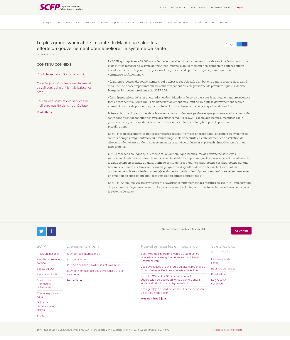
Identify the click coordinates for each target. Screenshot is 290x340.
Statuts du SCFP (46, 268)
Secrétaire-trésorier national (49, 261)
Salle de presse (198, 7)
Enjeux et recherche (69, 22)
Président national (48, 253)
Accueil (163, 7)
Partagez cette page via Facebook (244, 44)
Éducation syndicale (151, 22)
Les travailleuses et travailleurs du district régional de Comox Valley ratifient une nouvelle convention (173, 268)
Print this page (250, 44)
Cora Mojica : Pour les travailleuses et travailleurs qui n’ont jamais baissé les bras (64, 87)
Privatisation (218, 274)
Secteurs (90, 22)
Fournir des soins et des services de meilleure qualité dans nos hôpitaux (63, 103)
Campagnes (46, 22)
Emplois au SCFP (47, 274)
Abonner (241, 230)
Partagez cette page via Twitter (239, 44)
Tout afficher (45, 112)
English (240, 7)
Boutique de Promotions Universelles (44, 284)
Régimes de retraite (223, 268)
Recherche (226, 22)
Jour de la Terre (76, 259)
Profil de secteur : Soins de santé (60, 74)
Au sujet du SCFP (178, 7)
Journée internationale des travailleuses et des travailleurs (95, 272)
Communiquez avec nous (221, 7)
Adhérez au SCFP (204, 22)
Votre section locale (178, 22)
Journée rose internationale (83, 253)
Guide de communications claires (47, 306)
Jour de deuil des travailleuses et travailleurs (94, 265)
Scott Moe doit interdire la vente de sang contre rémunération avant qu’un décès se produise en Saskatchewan (170, 257)
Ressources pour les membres (117, 22)
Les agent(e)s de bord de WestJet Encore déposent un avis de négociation (173, 290)
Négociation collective (218, 281)
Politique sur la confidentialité (227, 330)
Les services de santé (221, 261)
